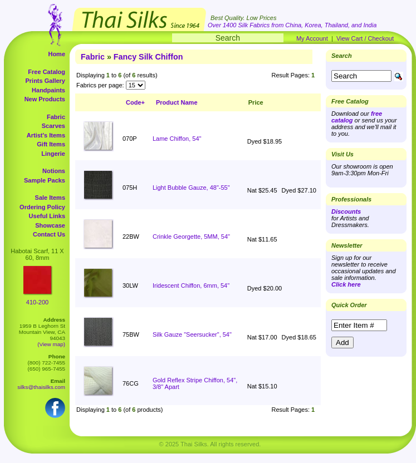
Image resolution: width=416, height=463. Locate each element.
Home (56, 54)
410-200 (37, 302)
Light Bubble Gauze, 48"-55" (191, 187)
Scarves (53, 125)
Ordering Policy (42, 207)
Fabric (56, 117)
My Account (312, 38)
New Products (45, 99)
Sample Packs (44, 180)
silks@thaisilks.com (41, 387)
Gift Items (51, 144)
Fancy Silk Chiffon (148, 56)
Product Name (177, 102)
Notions (53, 171)
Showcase (50, 225)
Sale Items (50, 197)
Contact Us (49, 234)
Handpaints (48, 90)
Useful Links (47, 216)
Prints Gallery (45, 80)
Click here (346, 284)
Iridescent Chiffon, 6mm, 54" (191, 285)
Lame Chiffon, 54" (177, 138)
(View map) (51, 344)
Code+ (135, 102)
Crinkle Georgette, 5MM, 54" (191, 236)
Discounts (346, 211)
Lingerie (53, 153)
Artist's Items (46, 135)
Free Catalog (46, 71)
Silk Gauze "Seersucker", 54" (192, 334)
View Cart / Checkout (365, 38)
